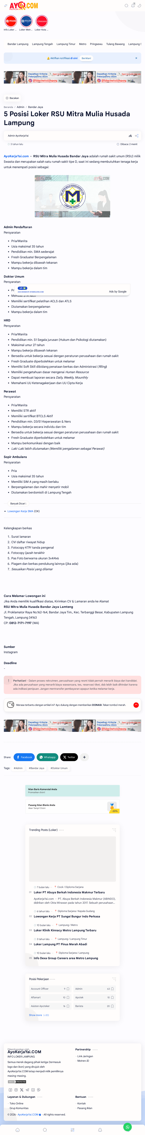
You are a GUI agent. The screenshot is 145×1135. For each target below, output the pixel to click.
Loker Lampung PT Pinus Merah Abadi (60, 944)
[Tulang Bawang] (115, 44)
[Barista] (94, 1006)
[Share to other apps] (84, 757)
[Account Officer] (50, 988)
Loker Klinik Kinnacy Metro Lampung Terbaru (65, 930)
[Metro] (82, 44)
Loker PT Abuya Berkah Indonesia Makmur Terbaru (69, 892)
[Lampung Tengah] (42, 44)
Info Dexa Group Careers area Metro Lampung (66, 958)
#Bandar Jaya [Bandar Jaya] (36, 768)
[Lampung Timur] (66, 44)
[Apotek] (94, 997)
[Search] (126, 5)
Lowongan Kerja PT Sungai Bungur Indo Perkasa (67, 916)
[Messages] (133, 5)
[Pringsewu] (96, 44)
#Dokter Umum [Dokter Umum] (59, 768)
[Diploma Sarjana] (74, 887)
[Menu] (72, 1130)
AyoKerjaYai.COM (29, 1114)
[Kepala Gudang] (86, 911)
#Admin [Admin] (18, 768)
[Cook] (61, 887)
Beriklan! (86, 58)
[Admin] (94, 988)
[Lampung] (64, 925)
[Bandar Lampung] (18, 44)
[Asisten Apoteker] (50, 1006)
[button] (139, 5)
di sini (74, 58)
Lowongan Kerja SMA (20, 511)
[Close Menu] (136, 58)
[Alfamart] (50, 997)
